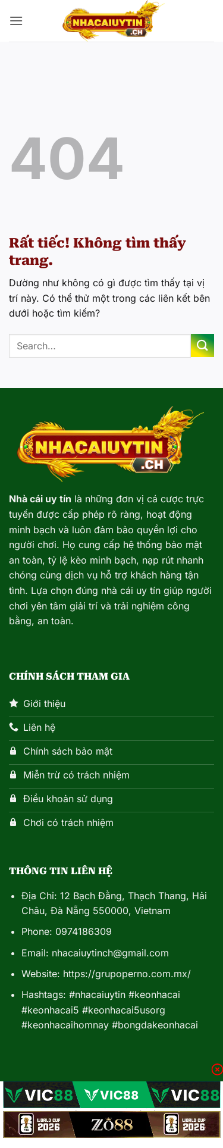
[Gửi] (202, 345)
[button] (16, 20)
